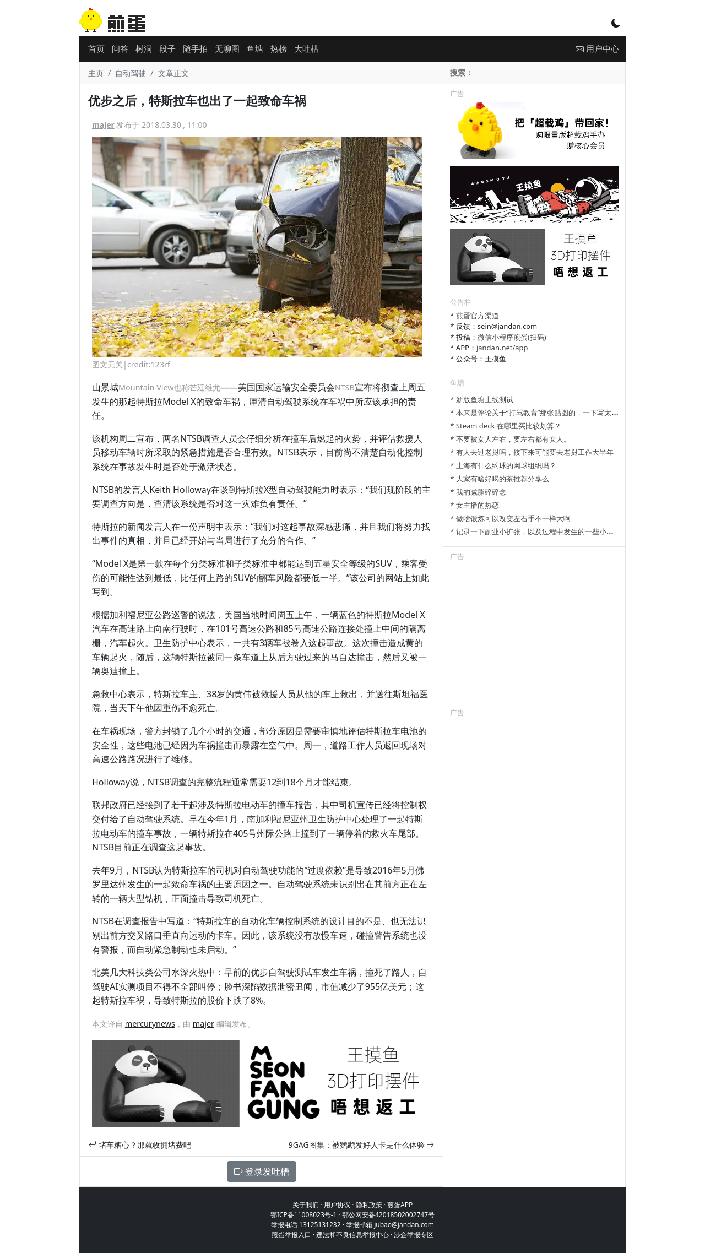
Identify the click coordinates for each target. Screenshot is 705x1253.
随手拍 (195, 48)
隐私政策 (369, 1204)
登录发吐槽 (261, 1171)
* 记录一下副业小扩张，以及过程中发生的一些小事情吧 (539, 531)
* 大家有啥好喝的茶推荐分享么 (499, 479)
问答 (120, 48)
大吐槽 (306, 48)
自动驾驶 (130, 73)
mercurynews (150, 1023)
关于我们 (305, 1204)
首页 (96, 48)
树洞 (143, 48)
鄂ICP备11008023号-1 (303, 1214)
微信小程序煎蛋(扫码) (512, 337)
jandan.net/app (502, 347)
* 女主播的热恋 (474, 505)
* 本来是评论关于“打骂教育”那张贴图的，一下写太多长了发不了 (552, 412)
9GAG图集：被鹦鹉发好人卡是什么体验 (362, 1145)
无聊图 (227, 48)
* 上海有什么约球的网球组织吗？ (503, 465)
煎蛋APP (400, 1204)
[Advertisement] (534, 634)
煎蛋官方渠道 (477, 316)
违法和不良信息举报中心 (352, 1234)
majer (103, 125)
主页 (96, 73)
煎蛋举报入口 (291, 1234)
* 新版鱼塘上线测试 (481, 399)
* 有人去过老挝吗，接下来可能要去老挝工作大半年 (532, 452)
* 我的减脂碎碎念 (478, 492)
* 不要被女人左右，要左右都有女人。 (510, 439)
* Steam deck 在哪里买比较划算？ (505, 426)
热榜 (278, 48)
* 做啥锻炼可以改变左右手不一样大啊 (510, 518)
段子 (167, 48)
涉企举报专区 (413, 1234)
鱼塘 (255, 48)
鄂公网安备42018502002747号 (388, 1214)
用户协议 (337, 1204)
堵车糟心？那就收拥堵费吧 (140, 1145)
